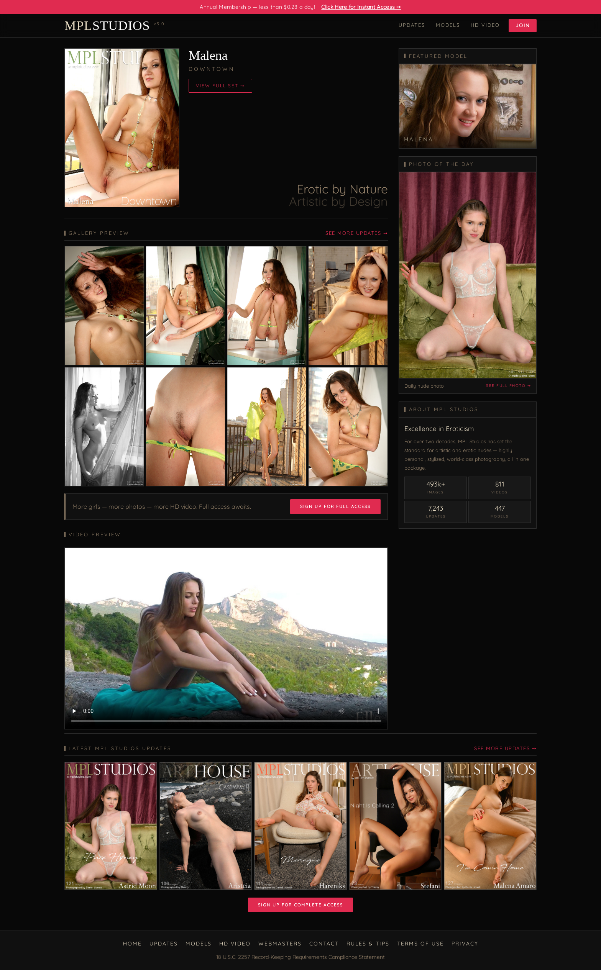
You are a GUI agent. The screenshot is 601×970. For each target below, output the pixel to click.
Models (448, 25)
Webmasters (280, 943)
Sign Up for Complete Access (300, 905)
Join (523, 25)
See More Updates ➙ (356, 233)
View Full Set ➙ (220, 85)
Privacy (465, 943)
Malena (208, 55)
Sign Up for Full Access (335, 506)
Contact (324, 943)
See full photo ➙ (508, 385)
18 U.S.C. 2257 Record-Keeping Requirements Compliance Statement (300, 957)
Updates (412, 25)
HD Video (485, 25)
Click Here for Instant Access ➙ (361, 6)
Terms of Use (420, 943)
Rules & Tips (367, 943)
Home (132, 943)
